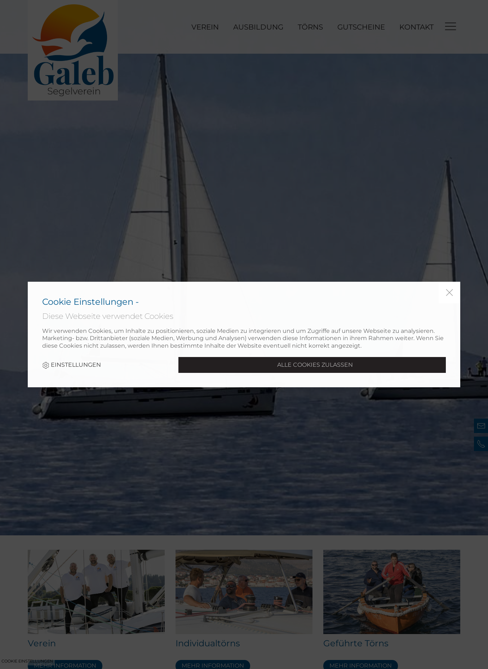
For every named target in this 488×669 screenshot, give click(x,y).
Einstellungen (71, 365)
